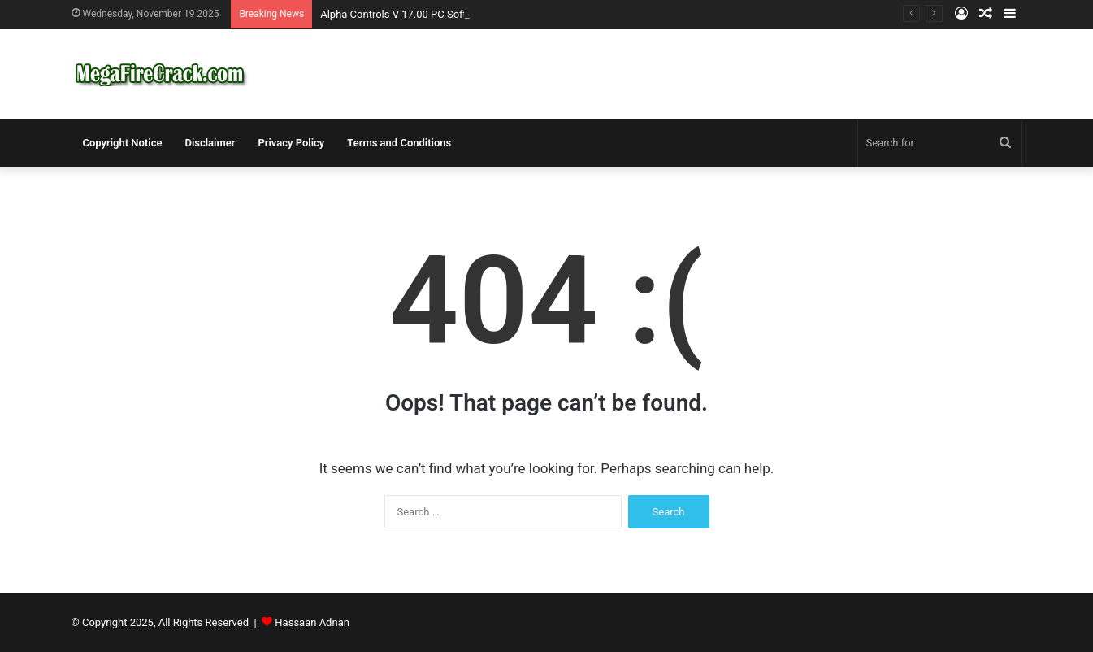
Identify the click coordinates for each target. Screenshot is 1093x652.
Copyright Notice (123, 143)
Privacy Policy (291, 143)
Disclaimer (209, 143)
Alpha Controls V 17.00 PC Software (404, 14)
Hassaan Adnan (312, 622)
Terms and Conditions (399, 143)
